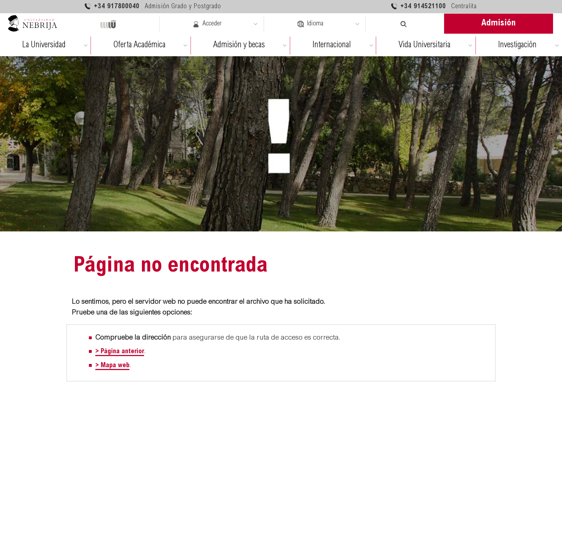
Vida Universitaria (425, 45)
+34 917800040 (152, 6)
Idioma (310, 24)
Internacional (332, 45)
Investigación (517, 45)
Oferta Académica (139, 45)
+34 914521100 (433, 6)
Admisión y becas (239, 45)
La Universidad (44, 45)
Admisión (498, 23)
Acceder (207, 24)
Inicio (11, 63)
